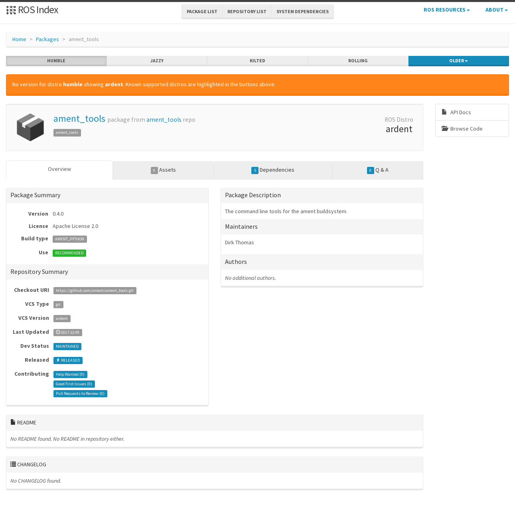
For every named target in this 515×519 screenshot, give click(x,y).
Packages (47, 39)
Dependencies (272, 170)
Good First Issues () (74, 383)
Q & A (378, 170)
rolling (358, 60)
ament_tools (79, 118)
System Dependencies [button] (302, 11)
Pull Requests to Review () (80, 393)
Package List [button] (202, 11)
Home (19, 39)
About (496, 9)
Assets (163, 170)
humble (56, 60)
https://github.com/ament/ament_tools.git (95, 290)
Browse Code (462, 128)
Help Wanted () (70, 374)
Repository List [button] (246, 11)
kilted (257, 60)
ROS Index (32, 9)
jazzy (157, 60)
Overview (59, 168)
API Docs (456, 112)
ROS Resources (447, 9)
